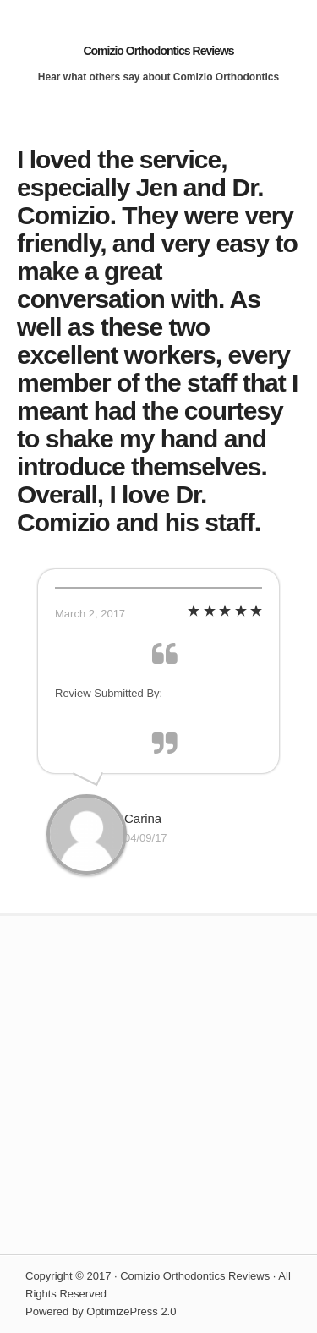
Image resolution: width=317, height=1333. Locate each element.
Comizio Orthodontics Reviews (158, 51)
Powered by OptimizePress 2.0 (100, 1311)
